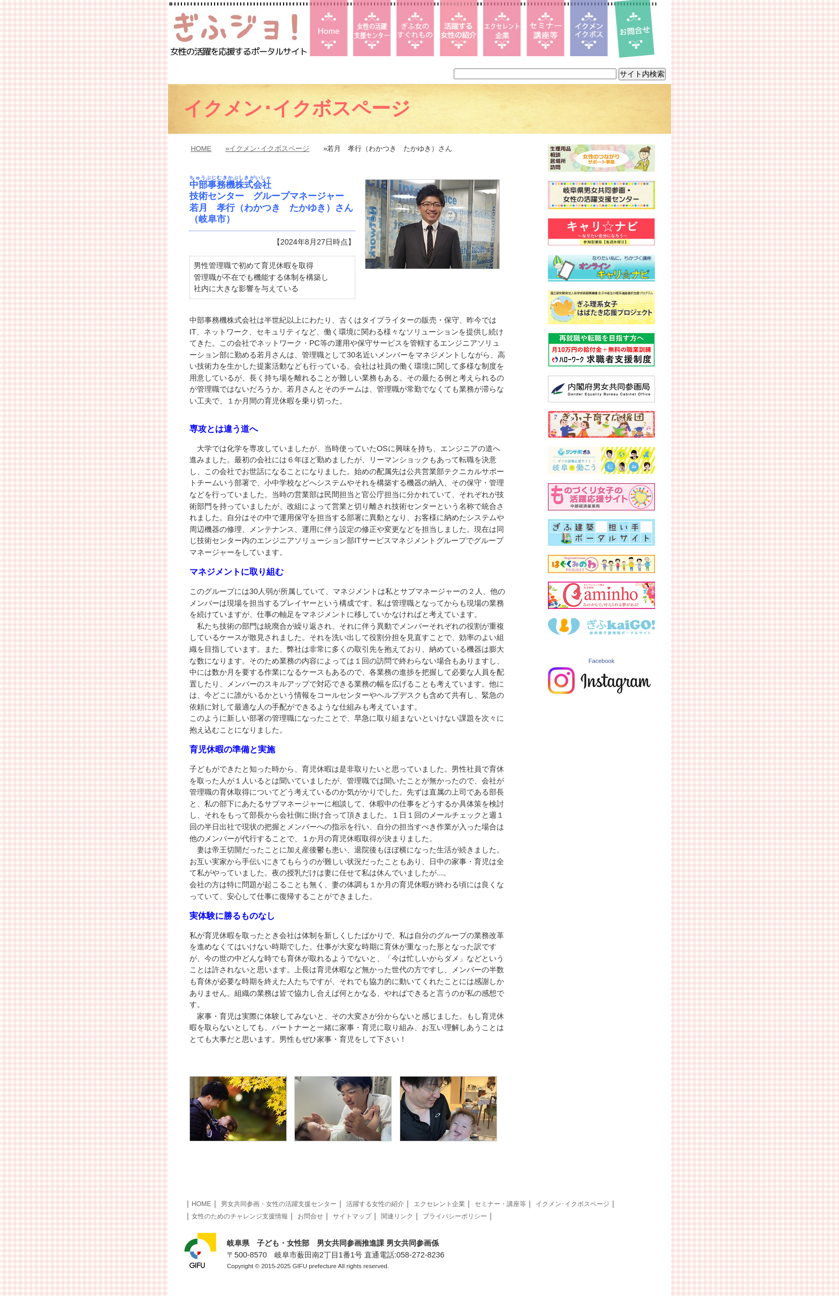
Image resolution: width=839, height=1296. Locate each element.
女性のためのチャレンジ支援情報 (240, 1216)
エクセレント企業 (439, 1204)
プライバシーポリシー (455, 1216)
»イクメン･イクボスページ (267, 148)
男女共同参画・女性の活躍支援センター (279, 1204)
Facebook (601, 661)
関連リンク (397, 1216)
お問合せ (310, 1216)
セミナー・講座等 (500, 1204)
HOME (200, 148)
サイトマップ (352, 1216)
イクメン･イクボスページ (572, 1204)
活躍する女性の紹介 (375, 1204)
